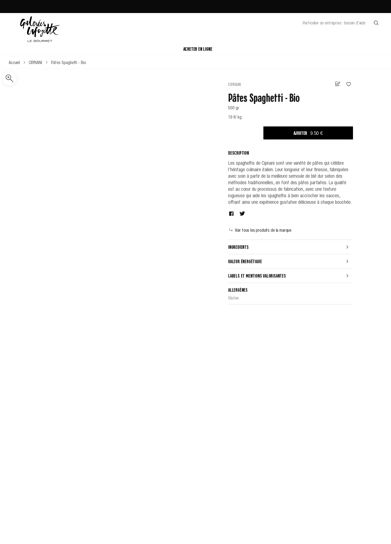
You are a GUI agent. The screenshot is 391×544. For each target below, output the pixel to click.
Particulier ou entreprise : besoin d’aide (334, 22)
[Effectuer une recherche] (376, 22)
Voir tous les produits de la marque (260, 230)
